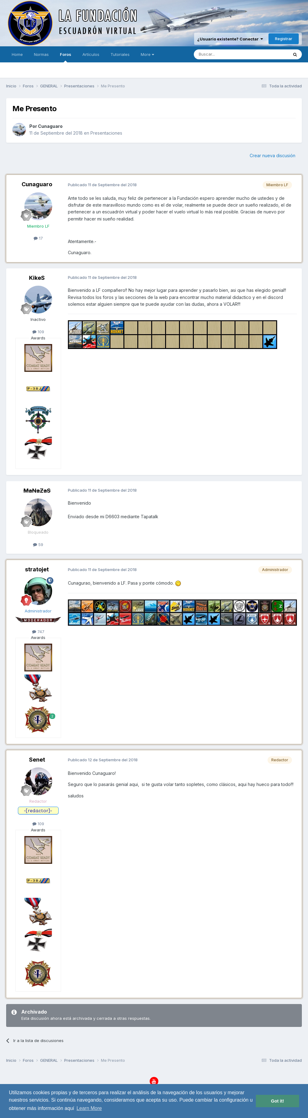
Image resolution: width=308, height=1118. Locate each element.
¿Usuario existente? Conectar (230, 38)
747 (38, 631)
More (147, 54)
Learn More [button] (89, 1108)
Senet (37, 759)
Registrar (283, 38)
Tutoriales (120, 54)
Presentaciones (106, 133)
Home (17, 54)
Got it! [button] (277, 1101)
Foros (65, 57)
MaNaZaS (37, 490)
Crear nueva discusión (272, 155)
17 (38, 238)
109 (38, 331)
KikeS (37, 278)
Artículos (90, 54)
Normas (41, 54)
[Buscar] (222, 54)
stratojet (37, 569)
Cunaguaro (50, 126)
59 (38, 544)
